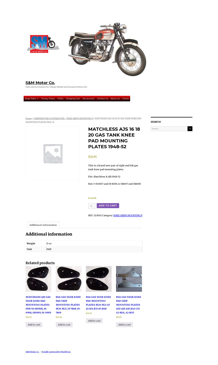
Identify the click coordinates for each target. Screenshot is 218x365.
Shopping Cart (73, 98)
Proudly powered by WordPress (56, 352)
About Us (115, 98)
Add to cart (108, 205)
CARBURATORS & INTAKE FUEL (49, 118)
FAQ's (60, 98)
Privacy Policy (48, 98)
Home (125, 98)
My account (88, 98)
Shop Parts (32, 98)
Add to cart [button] (34, 324)
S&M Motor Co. (40, 82)
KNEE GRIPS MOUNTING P (79, 118)
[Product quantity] (92, 206)
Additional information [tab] (43, 225)
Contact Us (102, 98)
